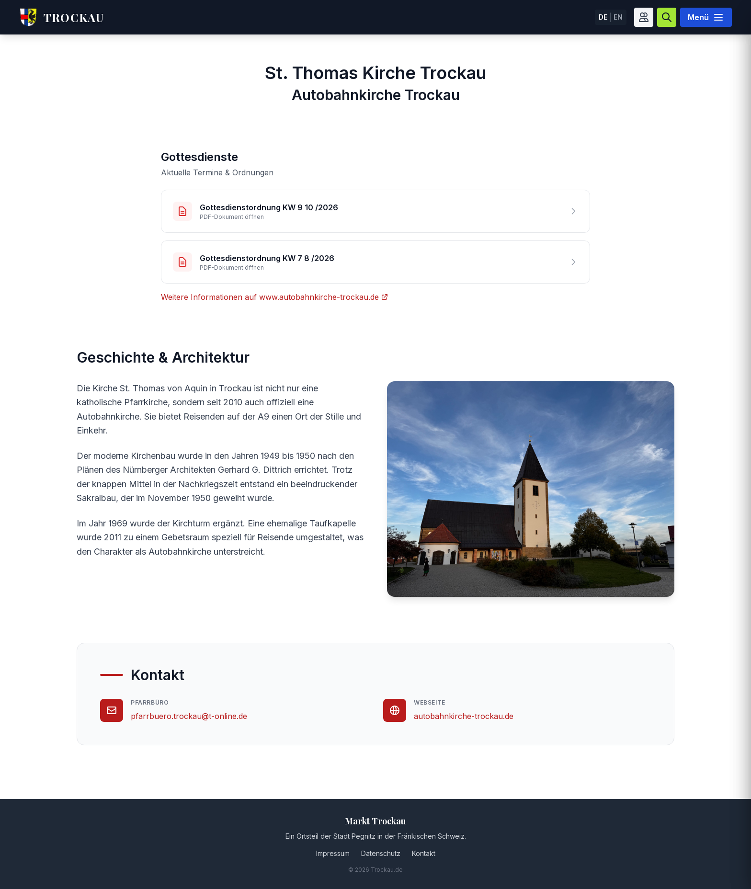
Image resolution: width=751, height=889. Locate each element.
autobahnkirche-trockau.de (463, 716)
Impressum (333, 853)
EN (618, 17)
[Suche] (666, 17)
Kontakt (423, 853)
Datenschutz (380, 853)
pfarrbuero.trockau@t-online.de (189, 716)
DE (603, 17)
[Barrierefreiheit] (643, 17)
